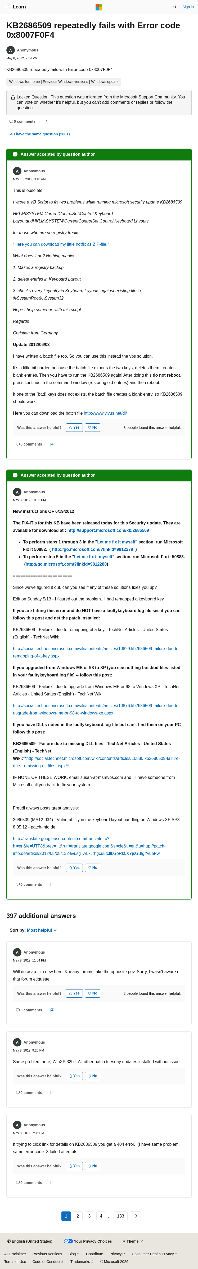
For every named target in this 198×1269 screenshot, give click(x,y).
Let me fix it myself (116, 542)
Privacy (116, 1254)
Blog (72, 1254)
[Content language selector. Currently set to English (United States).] (29, 1241)
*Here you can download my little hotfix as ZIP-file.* (61, 244)
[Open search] (175, 7)
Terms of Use (15, 1261)
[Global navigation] (5, 7)
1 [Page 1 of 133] (66, 1216)
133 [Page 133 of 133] (120, 1216)
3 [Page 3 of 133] (89, 1216)
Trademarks (80, 1261)
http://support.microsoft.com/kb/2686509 (108, 530)
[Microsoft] (99, 7)
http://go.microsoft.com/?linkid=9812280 (66, 564)
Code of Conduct (46, 1261)
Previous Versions (47, 1254)
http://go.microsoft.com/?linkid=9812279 (92, 549)
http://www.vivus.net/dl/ (105, 413)
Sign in (188, 7)
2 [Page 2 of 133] (78, 1216)
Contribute (94, 1254)
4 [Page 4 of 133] (101, 1216)
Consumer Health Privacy (153, 1254)
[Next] (135, 1216)
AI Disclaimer (15, 1254)
